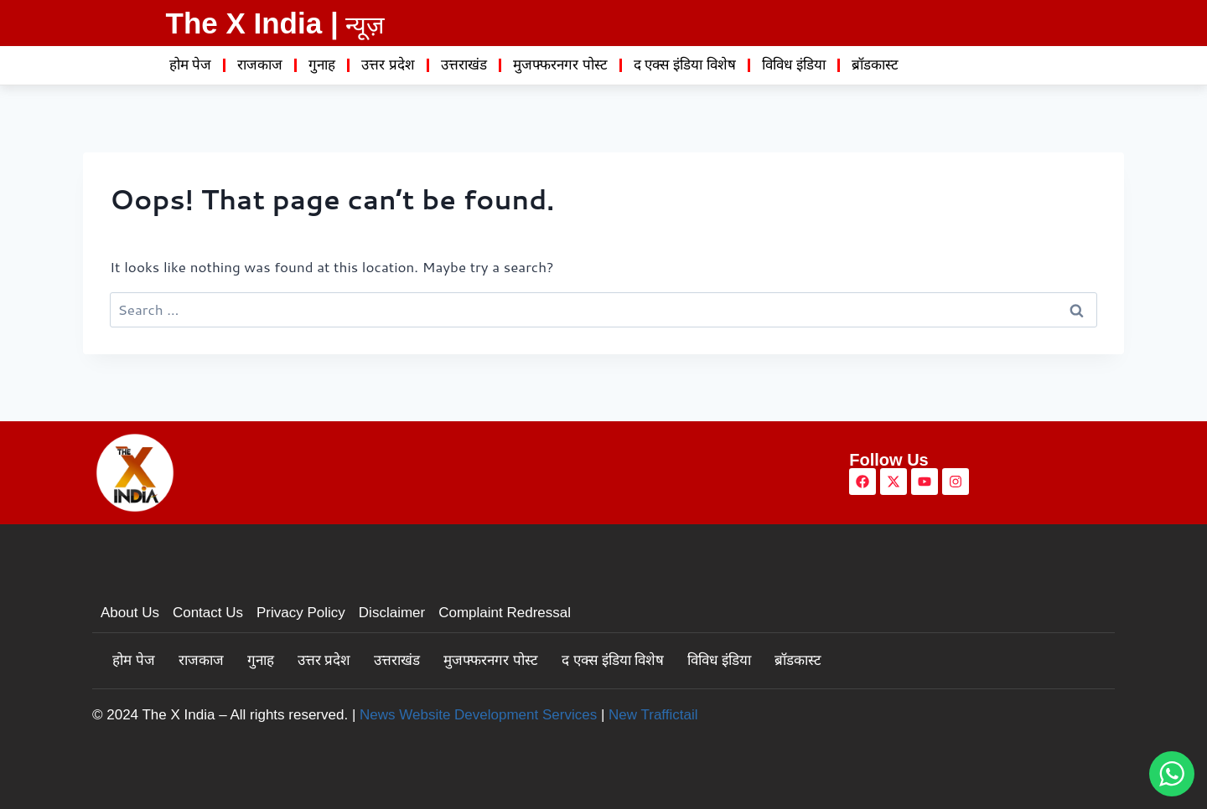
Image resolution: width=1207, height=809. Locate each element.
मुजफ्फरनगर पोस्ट (560, 65)
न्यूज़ (365, 25)
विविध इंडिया (794, 65)
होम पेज (190, 65)
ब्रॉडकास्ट (875, 65)
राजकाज (259, 65)
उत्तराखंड (464, 65)
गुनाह (321, 65)
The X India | (252, 23)
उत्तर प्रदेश (388, 65)
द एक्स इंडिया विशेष (685, 65)
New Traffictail (653, 715)
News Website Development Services (478, 715)
